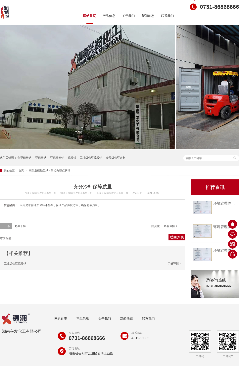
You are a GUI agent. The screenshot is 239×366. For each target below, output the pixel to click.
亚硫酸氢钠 (57, 157)
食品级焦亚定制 (115, 157)
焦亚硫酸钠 (24, 157)
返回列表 (177, 237)
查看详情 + (170, 226)
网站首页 (89, 16)
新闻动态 (148, 16)
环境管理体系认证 (225, 203)
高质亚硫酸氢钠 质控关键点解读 (49, 170)
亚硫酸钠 (40, 157)
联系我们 (167, 16)
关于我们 (128, 16)
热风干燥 (20, 226)
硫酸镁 (72, 157)
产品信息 (109, 16)
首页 (21, 170)
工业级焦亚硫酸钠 (91, 157)
